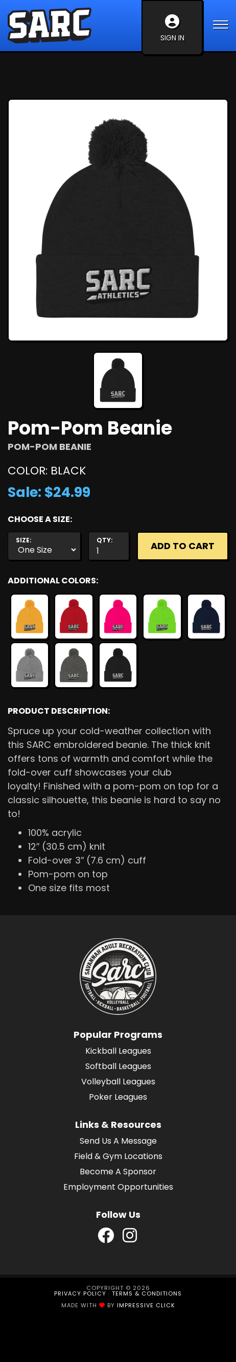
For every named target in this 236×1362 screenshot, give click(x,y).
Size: (24, 540)
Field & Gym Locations (118, 1156)
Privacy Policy (80, 1293)
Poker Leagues (118, 1097)
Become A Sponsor (118, 1171)
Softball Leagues (118, 1066)
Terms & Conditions (147, 1293)
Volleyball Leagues (118, 1081)
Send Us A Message (118, 1141)
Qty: (105, 540)
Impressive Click (146, 1305)
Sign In (172, 28)
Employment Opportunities (118, 1187)
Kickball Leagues (118, 1051)
